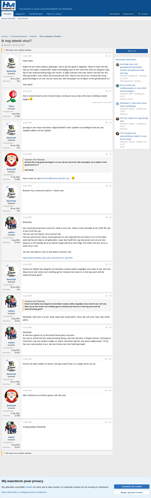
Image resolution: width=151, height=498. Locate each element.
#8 (110, 296)
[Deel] (106, 56)
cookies (29, 487)
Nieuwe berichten (8, 18)
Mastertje (7, 45)
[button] (63, 13)
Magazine (20, 14)
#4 (110, 154)
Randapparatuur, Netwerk (130, 81)
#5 (110, 186)
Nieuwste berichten (126, 59)
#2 (110, 91)
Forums (7, 14)
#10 (109, 359)
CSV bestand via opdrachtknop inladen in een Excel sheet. (133, 136)
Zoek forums (23, 18)
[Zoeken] (143, 13)
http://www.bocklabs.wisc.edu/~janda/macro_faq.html (48, 258)
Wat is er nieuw (54, 14)
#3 (110, 123)
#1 (110, 56)
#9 (110, 327)
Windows (124, 114)
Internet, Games (126, 99)
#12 (109, 422)
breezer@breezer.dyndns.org (55, 178)
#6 (110, 217)
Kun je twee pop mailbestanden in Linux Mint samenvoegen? (133, 88)
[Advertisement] (52, 28)
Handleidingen (36, 14)
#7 (110, 264)
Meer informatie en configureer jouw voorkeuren (24, 492)
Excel (122, 147)
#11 (109, 390)
